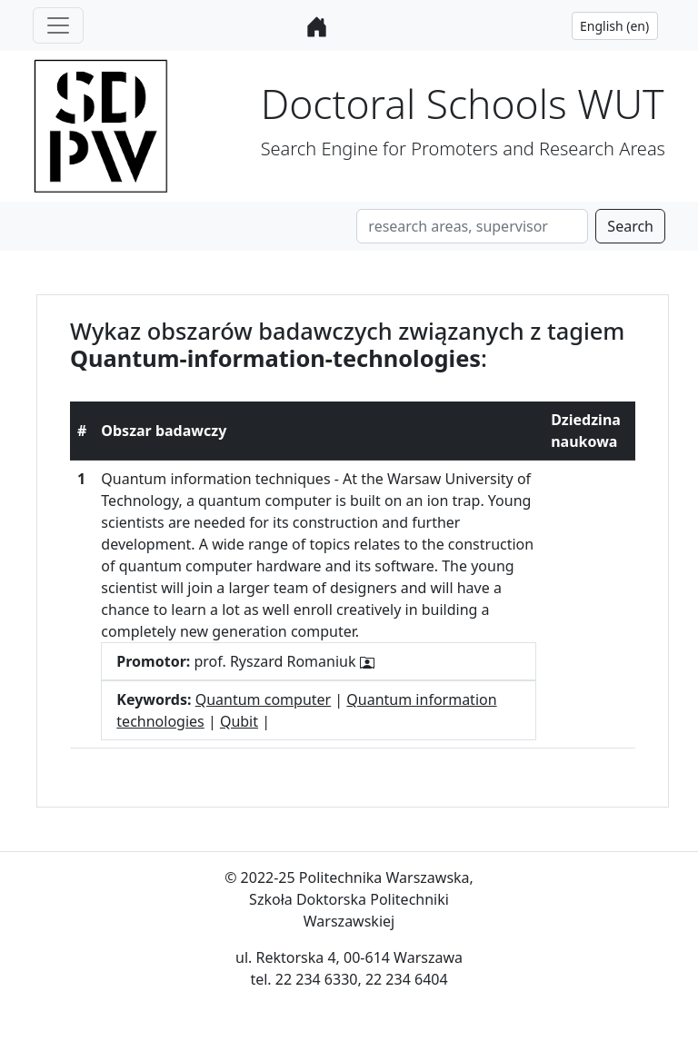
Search (630, 226)
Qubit (239, 721)
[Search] (472, 226)
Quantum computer (263, 699)
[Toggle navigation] (58, 25)
